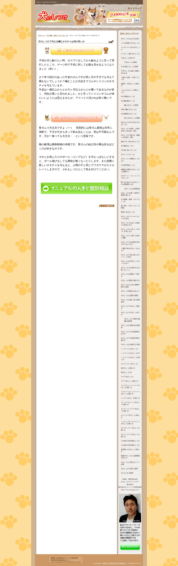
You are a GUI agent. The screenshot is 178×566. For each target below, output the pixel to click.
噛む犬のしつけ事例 (131, 105)
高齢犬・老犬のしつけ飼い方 (130, 85)
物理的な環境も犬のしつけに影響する (130, 170)
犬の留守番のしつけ (128, 165)
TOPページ (41, 35)
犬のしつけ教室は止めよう (130, 291)
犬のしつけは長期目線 (132, 189)
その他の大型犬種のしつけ (130, 445)
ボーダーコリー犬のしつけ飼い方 (130, 429)
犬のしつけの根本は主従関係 (130, 326)
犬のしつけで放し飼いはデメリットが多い (130, 256)
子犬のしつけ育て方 (128, 58)
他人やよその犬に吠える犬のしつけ (130, 123)
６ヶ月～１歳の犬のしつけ (130, 54)
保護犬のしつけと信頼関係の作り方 (130, 457)
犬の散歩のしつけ (127, 146)
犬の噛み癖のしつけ (128, 101)
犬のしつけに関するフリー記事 (130, 463)
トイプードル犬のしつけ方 (130, 353)
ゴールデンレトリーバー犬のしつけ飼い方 (130, 386)
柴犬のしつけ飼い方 (128, 368)
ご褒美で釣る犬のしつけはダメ (130, 249)
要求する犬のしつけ (128, 212)
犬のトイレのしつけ (128, 154)
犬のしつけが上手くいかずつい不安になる (130, 230)
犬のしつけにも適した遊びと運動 (130, 237)
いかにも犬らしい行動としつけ (130, 91)
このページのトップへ (106, 206)
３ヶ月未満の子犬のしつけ (130, 43)
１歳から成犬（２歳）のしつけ (130, 78)
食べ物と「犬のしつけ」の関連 (130, 207)
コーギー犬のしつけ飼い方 (130, 398)
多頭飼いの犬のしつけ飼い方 (130, 450)
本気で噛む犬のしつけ (128, 109)
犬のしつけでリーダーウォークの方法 (130, 218)
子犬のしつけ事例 (130, 62)
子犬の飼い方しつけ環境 (129, 67)
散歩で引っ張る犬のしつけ (130, 142)
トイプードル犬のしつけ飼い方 (130, 358)
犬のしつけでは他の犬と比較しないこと (130, 269)
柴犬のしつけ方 (126, 372)
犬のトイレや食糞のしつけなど (130, 160)
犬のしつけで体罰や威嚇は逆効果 (132, 320)
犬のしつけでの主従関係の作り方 (130, 333)
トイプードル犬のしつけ (129, 349)
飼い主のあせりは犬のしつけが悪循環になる (130, 183)
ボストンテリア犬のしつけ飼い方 (130, 435)
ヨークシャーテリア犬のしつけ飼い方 (130, 410)
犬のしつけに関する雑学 (129, 469)
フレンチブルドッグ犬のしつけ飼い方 (130, 403)
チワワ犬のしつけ (127, 377)
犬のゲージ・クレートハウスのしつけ (130, 177)
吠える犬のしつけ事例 (132, 118)
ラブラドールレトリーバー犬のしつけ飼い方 (130, 393)
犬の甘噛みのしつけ (128, 96)
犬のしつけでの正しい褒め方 (130, 307)
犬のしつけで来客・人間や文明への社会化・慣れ (130, 130)
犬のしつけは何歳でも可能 (130, 344)
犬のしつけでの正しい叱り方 (130, 314)
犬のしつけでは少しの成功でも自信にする (130, 224)
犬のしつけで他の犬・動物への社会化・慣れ (130, 136)
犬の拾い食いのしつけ (128, 150)
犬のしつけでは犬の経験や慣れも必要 (130, 286)
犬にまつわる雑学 (127, 473)
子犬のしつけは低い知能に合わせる (130, 72)
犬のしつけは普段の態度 (129, 295)
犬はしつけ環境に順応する (130, 280)
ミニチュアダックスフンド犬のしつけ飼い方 (130, 423)
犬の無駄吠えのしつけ (128, 114)
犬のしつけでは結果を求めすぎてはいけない (130, 243)
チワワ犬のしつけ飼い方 (129, 381)
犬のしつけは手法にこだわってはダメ (130, 262)
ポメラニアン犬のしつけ (129, 364)
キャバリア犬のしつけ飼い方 (130, 416)
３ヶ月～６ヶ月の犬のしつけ (130, 48)
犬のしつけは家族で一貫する (130, 275)
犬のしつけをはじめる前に (130, 39)
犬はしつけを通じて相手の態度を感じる (130, 194)
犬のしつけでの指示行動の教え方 (130, 339)
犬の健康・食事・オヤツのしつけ (57, 35)
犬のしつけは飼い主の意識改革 (130, 301)
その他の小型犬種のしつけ (130, 441)
